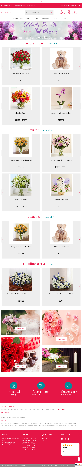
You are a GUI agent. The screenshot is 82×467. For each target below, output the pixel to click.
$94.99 (21, 167)
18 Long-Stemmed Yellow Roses (20, 160)
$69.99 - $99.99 (61, 167)
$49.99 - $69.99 (21, 206)
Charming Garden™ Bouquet (61, 160)
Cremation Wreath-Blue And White (61, 294)
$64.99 (61, 206)
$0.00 (21, 80)
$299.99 (21, 301)
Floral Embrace (20, 113)
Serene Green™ (21, 200)
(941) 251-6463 (8, 5)
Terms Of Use (45, 465)
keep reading (61, 409)
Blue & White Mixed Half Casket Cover (21, 294)
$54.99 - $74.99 (21, 120)
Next (79, 66)
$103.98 (61, 120)
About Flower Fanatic (8, 406)
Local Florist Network (65, 465)
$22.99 (61, 80)
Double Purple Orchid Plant (61, 113)
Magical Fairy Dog (61, 200)
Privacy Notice (54, 465)
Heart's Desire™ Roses (21, 74)
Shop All (51, 43)
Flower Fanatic (6, 12)
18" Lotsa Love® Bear (61, 74)
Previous (2, 66)
